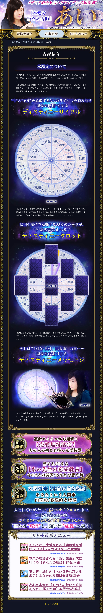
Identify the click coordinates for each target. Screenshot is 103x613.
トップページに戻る (51, 604)
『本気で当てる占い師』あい (33, 42)
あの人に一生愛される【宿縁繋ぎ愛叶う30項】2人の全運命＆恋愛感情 (55, 547)
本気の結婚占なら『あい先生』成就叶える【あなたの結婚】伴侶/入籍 (55, 560)
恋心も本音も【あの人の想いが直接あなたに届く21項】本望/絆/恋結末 (55, 587)
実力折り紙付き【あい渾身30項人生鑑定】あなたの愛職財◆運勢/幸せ (55, 573)
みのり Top (16, 42)
